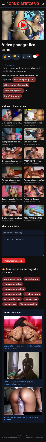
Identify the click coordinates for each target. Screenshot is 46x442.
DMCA (27, 435)
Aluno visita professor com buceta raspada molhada (21, 418)
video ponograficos (13, 90)
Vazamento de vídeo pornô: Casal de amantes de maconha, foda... (22, 347)
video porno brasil (12, 294)
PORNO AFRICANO (22, 3)
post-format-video (12, 279)
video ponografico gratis (16, 85)
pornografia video (11, 299)
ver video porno (32, 294)
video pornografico (12, 284)
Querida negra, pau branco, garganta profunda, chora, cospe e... (19, 382)
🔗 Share (26, 56)
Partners (19, 435)
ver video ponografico (24, 79)
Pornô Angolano (12, 96)
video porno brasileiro (13, 289)
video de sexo (30, 299)
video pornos (9, 304)
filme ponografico (28, 304)
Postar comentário (13, 260)
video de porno (32, 279)
